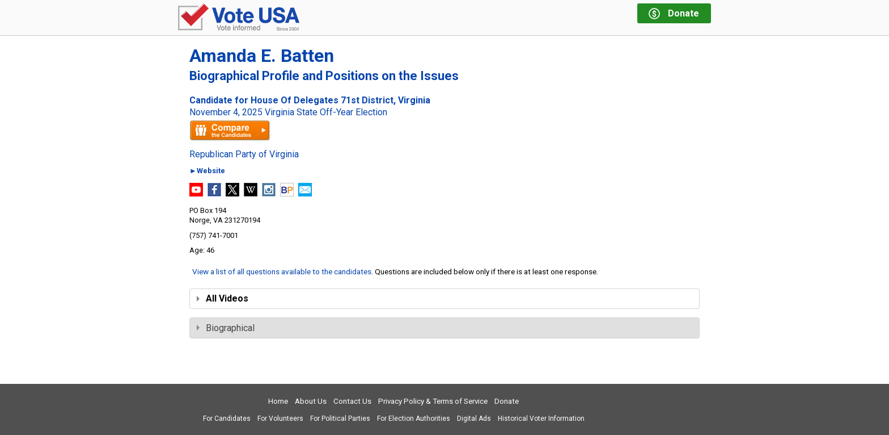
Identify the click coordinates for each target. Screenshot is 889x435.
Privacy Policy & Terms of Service (433, 401)
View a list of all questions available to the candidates (281, 271)
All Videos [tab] (222, 298)
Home (278, 401)
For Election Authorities (413, 419)
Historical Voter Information (541, 419)
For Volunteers (280, 419)
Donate (506, 401)
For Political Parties (340, 419)
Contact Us (352, 401)
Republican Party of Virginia (244, 154)
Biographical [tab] (226, 328)
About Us (311, 401)
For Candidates (227, 419)
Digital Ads (474, 419)
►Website (207, 171)
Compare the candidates (229, 130)
